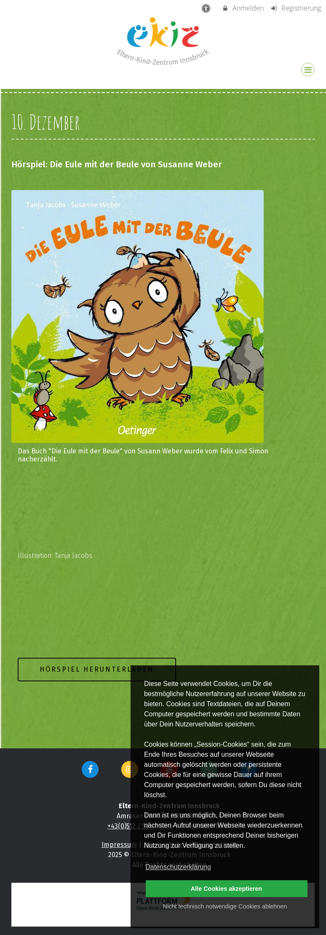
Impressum (119, 845)
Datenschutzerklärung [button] (178, 867)
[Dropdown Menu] (308, 69)
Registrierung (295, 8)
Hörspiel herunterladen (97, 669)
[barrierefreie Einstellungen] (207, 8)
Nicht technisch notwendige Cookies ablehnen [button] (225, 906)
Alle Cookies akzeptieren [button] (226, 888)
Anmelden (243, 8)
